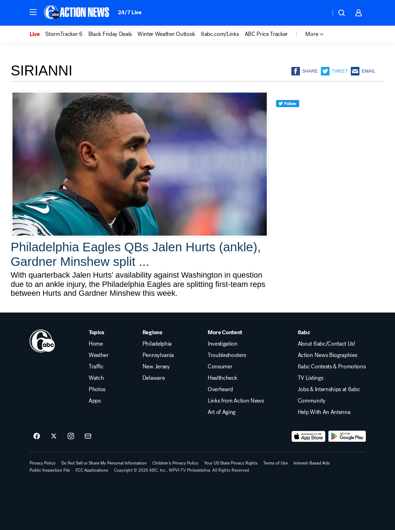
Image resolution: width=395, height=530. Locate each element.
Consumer (220, 366)
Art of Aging (221, 412)
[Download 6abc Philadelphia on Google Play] (347, 436)
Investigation (223, 344)
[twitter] (287, 117)
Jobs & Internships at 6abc (329, 389)
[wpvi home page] (42, 341)
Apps (95, 401)
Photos (97, 389)
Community (312, 401)
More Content (225, 332)
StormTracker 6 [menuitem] (64, 34)
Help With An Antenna (324, 412)
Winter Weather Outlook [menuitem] (166, 34)
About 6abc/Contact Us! (326, 344)
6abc (304, 332)
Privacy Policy (43, 463)
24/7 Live (130, 12)
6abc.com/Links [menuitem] (220, 34)
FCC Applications (92, 470)
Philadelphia (157, 344)
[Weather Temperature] (319, 13)
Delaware (153, 378)
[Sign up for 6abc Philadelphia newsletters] (88, 436)
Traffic (96, 366)
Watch (96, 378)
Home (96, 344)
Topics (96, 332)
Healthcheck (222, 378)
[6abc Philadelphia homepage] (77, 13)
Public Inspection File (50, 470)
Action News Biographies (327, 355)
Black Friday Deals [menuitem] (110, 34)
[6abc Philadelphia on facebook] (37, 436)
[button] (33, 12)
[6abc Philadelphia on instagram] (71, 436)
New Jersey (156, 366)
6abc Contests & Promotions (332, 366)
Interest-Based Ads (311, 463)
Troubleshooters (227, 355)
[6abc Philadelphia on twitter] (54, 436)
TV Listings (310, 378)
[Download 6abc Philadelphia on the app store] (308, 436)
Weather (99, 355)
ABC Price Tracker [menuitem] (266, 34)
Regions (152, 332)
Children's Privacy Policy (175, 463)
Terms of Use (275, 463)
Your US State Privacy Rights (231, 463)
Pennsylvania (158, 355)
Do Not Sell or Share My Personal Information (104, 463)
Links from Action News (236, 401)
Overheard (220, 389)
